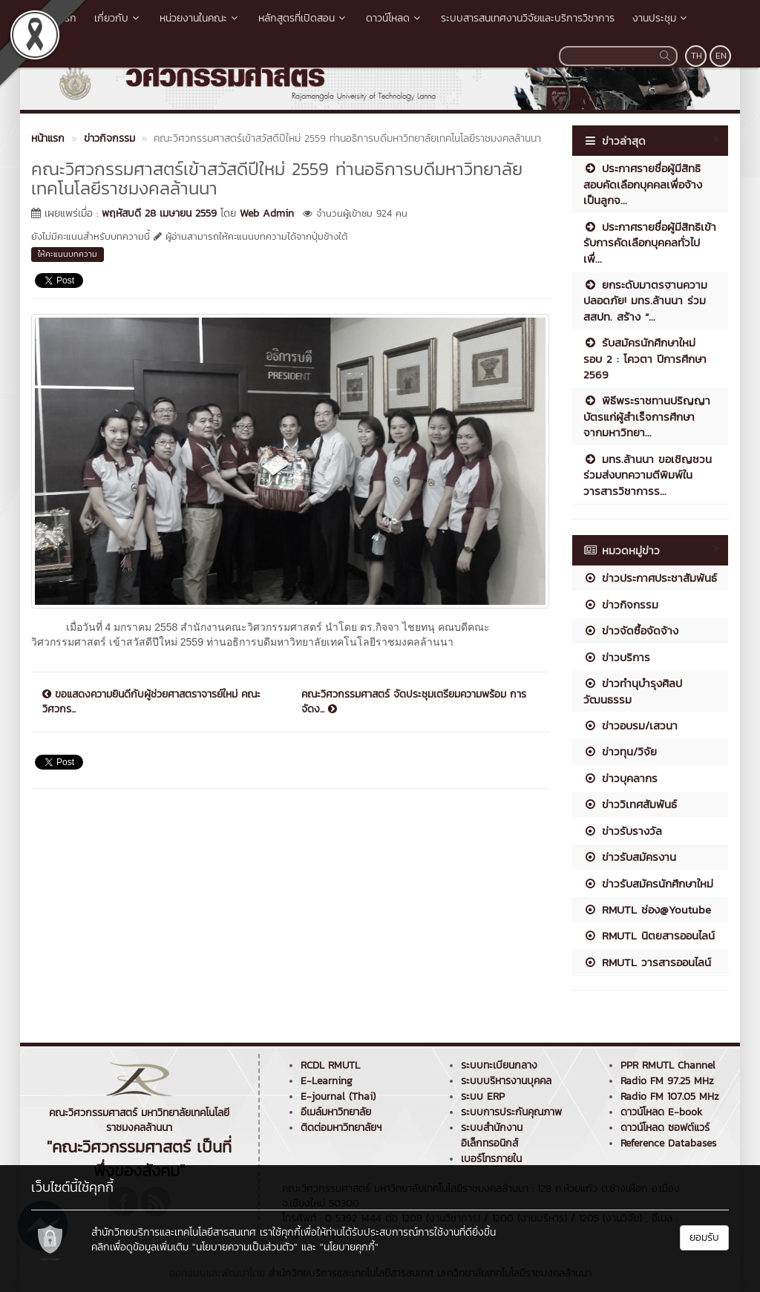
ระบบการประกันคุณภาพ (511, 1112)
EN (721, 55)
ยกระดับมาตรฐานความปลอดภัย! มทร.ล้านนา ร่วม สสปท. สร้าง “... (645, 300)
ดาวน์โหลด (394, 18)
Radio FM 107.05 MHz (669, 1096)
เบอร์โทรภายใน (491, 1159)
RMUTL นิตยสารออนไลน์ (649, 935)
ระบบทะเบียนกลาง (499, 1065)
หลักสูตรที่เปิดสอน (303, 18)
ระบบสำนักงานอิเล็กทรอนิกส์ (491, 1135)
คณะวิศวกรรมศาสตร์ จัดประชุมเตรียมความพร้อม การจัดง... (413, 702)
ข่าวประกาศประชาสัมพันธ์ (650, 577)
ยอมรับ (704, 1237)
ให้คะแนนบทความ (67, 254)
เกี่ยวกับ (118, 18)
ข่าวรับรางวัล (622, 830)
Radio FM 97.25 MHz (667, 1081)
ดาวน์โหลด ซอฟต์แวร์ (665, 1127)
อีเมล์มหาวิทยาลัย (336, 1112)
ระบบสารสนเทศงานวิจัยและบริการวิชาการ (528, 18)
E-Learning (327, 1081)
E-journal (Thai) (338, 1096)
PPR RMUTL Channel (667, 1065)
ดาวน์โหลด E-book (661, 1112)
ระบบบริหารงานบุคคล (506, 1081)
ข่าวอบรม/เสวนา (630, 725)
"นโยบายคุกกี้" (349, 1247)
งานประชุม (660, 18)
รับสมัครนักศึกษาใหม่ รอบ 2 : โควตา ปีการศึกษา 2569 (645, 358)
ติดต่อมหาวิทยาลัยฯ (341, 1127)
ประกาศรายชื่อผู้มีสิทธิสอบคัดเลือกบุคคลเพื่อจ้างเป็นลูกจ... (642, 184)
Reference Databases (668, 1143)
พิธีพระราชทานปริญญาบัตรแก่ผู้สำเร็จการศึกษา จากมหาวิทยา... (646, 416)
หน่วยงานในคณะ (200, 18)
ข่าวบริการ (616, 657)
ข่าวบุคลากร (620, 778)
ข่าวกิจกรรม (620, 604)
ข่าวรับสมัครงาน (629, 856)
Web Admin (267, 213)
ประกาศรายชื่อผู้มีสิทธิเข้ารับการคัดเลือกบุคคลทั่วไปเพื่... (649, 242)
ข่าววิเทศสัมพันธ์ (630, 804)
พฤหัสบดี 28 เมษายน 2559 (159, 213)
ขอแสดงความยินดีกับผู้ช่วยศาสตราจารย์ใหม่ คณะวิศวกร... (151, 702)
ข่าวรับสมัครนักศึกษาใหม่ (648, 883)
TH (696, 55)
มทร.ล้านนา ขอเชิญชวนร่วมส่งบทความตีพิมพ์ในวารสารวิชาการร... (647, 474)
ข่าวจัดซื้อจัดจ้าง (630, 630)
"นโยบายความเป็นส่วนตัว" (245, 1247)
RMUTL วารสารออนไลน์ (647, 962)
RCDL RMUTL (330, 1065)
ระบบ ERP (483, 1096)
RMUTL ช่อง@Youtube (647, 909)
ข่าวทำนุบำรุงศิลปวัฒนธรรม (632, 691)
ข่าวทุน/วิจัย (620, 751)
